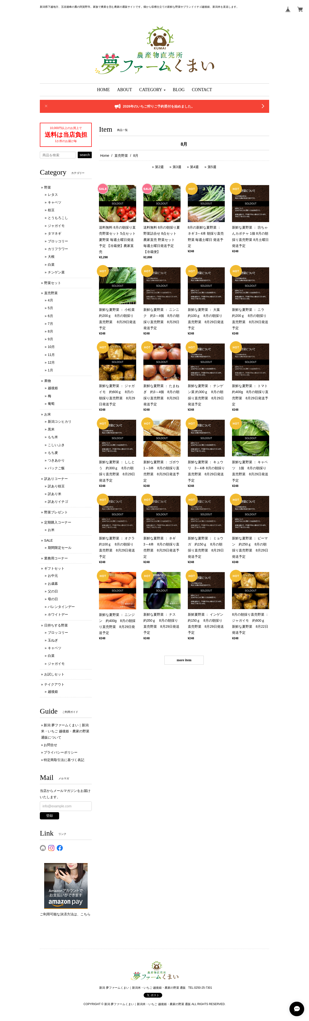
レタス (53, 195)
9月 (50, 339)
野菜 (47, 187)
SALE (48, 540)
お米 (47, 414)
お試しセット (54, 674)
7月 (50, 324)
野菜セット (52, 283)
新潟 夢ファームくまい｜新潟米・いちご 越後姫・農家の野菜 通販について (65, 731)
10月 (51, 347)
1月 (50, 370)
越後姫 (53, 388)
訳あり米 (54, 494)
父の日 (53, 591)
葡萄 (51, 404)
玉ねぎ (53, 640)
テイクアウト (54, 684)
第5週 (212, 167)
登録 (49, 815)
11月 (51, 355)
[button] (152, 90)
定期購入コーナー (57, 522)
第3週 (177, 167)
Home (104, 155)
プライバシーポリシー (60, 752)
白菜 (51, 264)
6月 (50, 316)
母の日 (53, 599)
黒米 (51, 429)
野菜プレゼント (56, 512)
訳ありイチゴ (58, 502)
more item (184, 660)
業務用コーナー (56, 558)
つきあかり (56, 460)
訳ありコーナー (56, 479)
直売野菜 (121, 155)
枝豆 (51, 210)
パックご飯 (56, 468)
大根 (51, 257)
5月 (50, 308)
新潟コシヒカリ (59, 421)
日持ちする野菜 (56, 625)
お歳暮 (53, 583)
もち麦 (53, 453)
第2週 (159, 167)
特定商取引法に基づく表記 (64, 760)
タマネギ (54, 233)
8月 (50, 331)
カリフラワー (58, 249)
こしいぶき (56, 445)
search (85, 155)
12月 (51, 362)
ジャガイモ (56, 226)
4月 (50, 300)
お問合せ (50, 745)
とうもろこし (58, 218)
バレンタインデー (61, 607)
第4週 (194, 167)
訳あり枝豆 (56, 486)
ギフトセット (54, 568)
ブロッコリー (58, 241)
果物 (47, 381)
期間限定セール (59, 548)
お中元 (53, 576)
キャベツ (54, 202)
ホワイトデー (58, 614)
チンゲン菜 (56, 272)
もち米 (53, 437)
